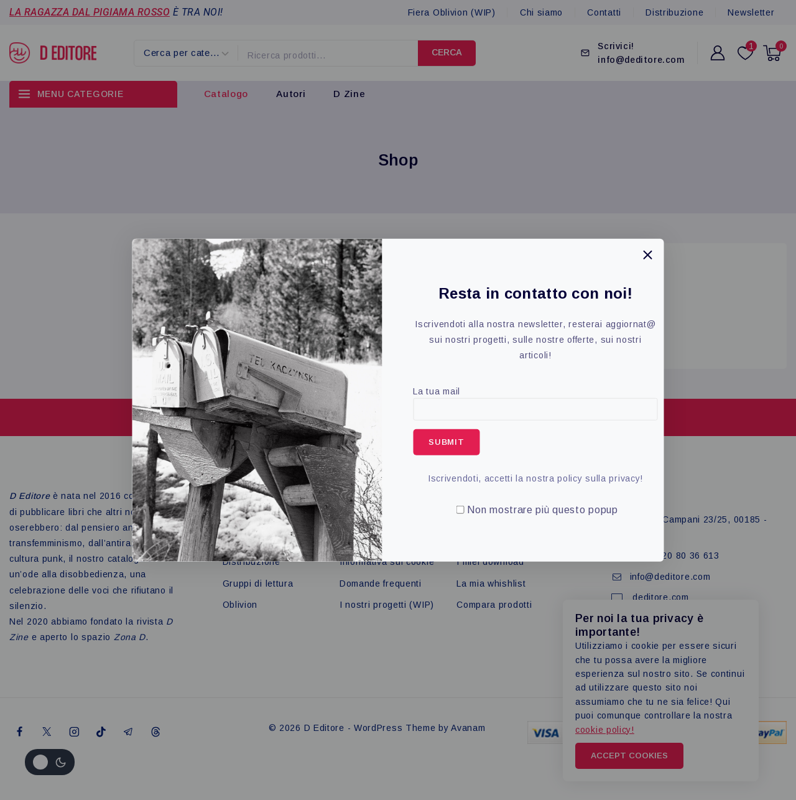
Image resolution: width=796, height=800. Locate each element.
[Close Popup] (647, 254)
